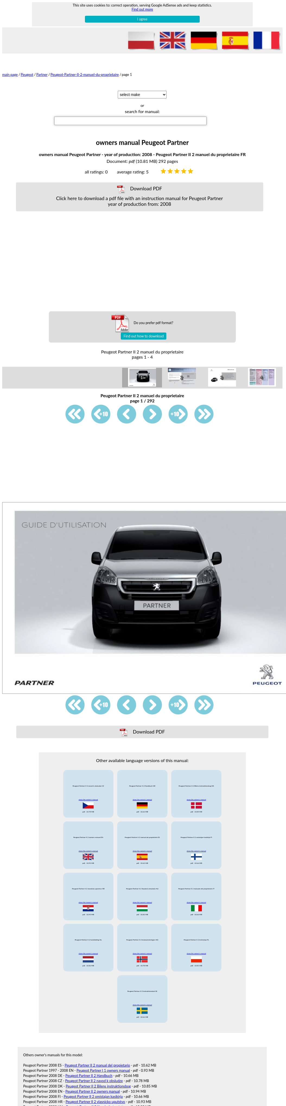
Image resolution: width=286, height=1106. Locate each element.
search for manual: (142, 111)
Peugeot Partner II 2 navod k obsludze (94, 1081)
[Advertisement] (139, 261)
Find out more (142, 9)
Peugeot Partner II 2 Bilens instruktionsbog (98, 1086)
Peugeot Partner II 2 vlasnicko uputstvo (95, 1101)
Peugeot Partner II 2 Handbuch (88, 1075)
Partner (41, 74)
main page (10, 74)
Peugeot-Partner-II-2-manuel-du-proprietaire (84, 74)
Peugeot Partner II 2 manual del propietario (97, 1065)
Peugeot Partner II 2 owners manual (92, 1091)
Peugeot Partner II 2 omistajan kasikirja (93, 1096)
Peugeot (27, 74)
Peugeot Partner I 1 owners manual (103, 1070)
